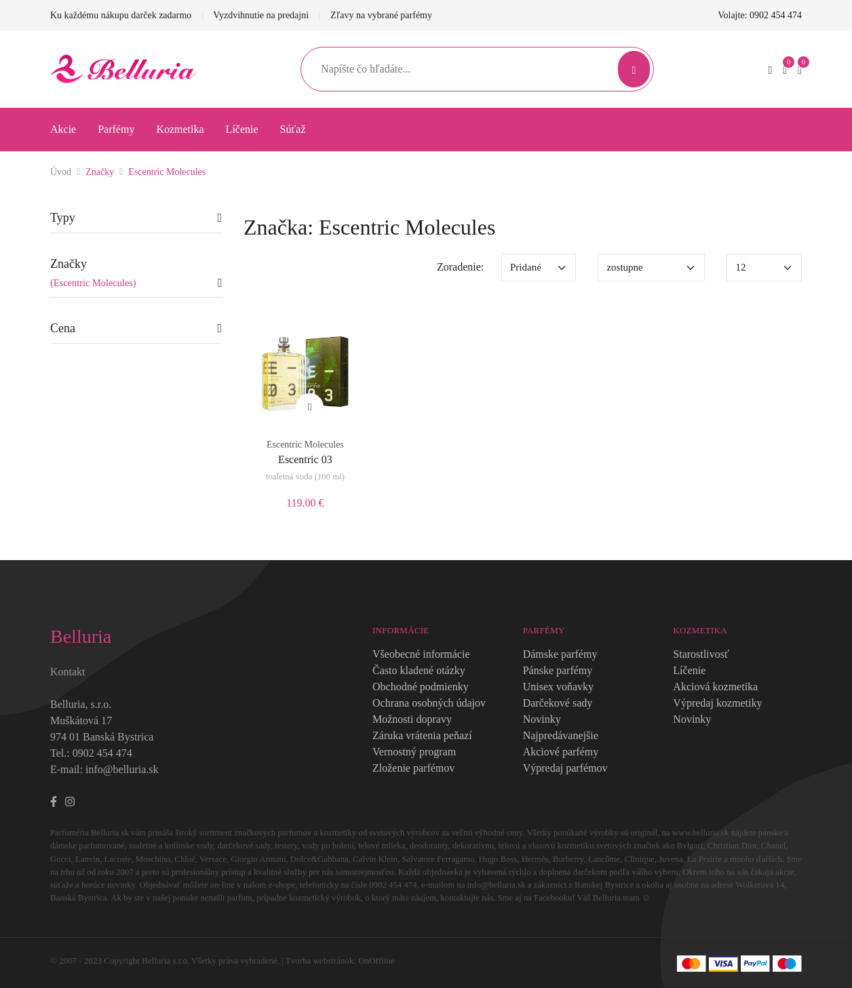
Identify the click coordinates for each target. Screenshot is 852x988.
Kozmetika (180, 129)
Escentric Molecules (167, 172)
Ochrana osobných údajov (429, 703)
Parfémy (116, 129)
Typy (62, 217)
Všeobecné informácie (420, 654)
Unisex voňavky (558, 686)
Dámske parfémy (560, 654)
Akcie (63, 129)
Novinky (542, 719)
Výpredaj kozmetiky (717, 703)
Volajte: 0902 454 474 (760, 15)
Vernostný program (414, 751)
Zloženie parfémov (413, 768)
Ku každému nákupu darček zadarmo (120, 15)
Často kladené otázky (418, 670)
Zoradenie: (460, 267)
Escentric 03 (305, 459)
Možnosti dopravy (412, 719)
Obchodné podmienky (420, 686)
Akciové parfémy (561, 751)
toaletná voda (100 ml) (305, 476)
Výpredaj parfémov (565, 768)
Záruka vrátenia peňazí (422, 735)
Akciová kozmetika (715, 686)
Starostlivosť (701, 654)
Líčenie (242, 129)
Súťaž (293, 129)
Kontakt (67, 671)
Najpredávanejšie (560, 735)
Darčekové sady (558, 703)
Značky (99, 172)
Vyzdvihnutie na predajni (261, 15)
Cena (62, 328)
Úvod (60, 172)
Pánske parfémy (558, 670)
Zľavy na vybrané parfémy (381, 15)
